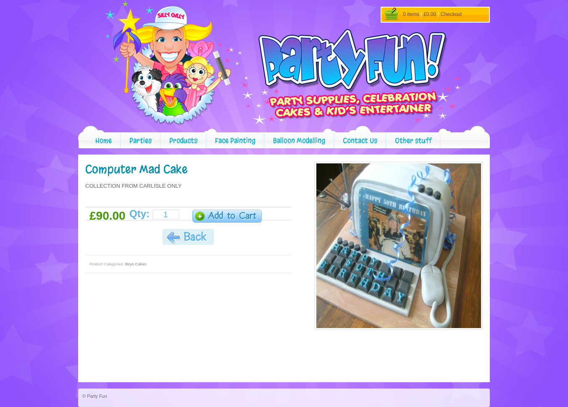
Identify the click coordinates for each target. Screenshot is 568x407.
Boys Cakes (135, 264)
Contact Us (360, 140)
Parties (140, 140)
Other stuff (413, 140)
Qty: (139, 214)
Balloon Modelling (299, 140)
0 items (411, 14)
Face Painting (235, 140)
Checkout (451, 14)
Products (183, 140)
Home (103, 140)
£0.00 (429, 14)
